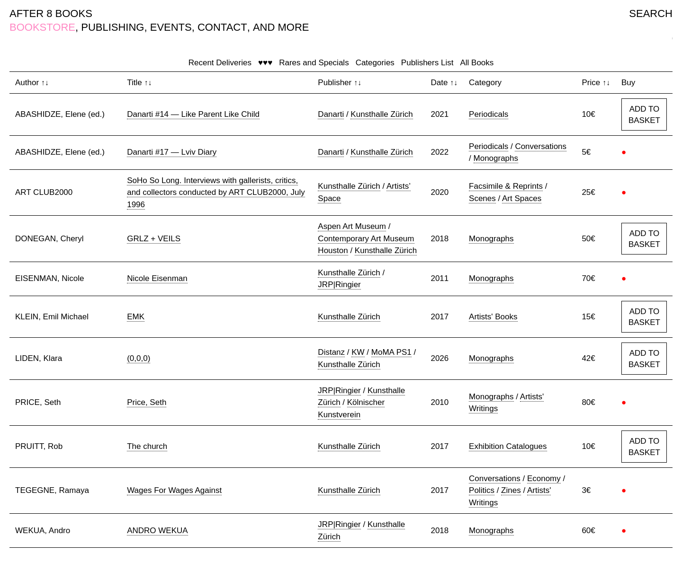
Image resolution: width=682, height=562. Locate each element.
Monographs (496, 158)
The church (147, 446)
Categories (375, 62)
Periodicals (488, 114)
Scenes (482, 198)
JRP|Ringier (339, 284)
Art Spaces (521, 198)
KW (357, 352)
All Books (477, 62)
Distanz (331, 352)
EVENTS (171, 27)
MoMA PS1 (391, 352)
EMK (135, 316)
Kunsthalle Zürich (381, 114)
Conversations (540, 146)
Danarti (331, 114)
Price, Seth (146, 402)
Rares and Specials (314, 62)
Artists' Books (493, 316)
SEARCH (651, 13)
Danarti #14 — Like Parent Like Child (193, 114)
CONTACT (222, 27)
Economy (544, 478)
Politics (481, 490)
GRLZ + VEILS (153, 238)
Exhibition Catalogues (508, 446)
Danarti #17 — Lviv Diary (171, 152)
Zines (511, 490)
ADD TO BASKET (644, 115)
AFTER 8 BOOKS (50, 13)
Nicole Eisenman (157, 278)
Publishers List (427, 62)
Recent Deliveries (219, 62)
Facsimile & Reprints (506, 186)
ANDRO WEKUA (157, 530)
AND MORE (281, 27)
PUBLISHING (112, 27)
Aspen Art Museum (352, 226)
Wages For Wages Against (174, 490)
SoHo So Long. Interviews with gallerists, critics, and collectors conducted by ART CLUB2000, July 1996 (216, 192)
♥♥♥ (265, 62)
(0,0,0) (138, 358)
